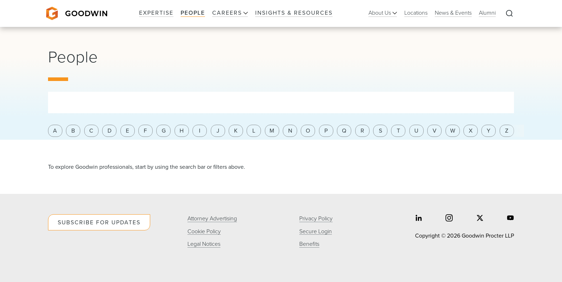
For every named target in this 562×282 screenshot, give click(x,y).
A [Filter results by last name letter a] (55, 130)
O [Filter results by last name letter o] (308, 130)
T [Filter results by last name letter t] (398, 130)
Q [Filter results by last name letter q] (344, 130)
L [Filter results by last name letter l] (253, 130)
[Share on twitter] (480, 219)
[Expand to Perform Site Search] (509, 13)
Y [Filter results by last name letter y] (488, 130)
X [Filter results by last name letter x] (470, 130)
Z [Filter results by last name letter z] (506, 130)
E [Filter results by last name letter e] (127, 130)
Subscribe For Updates (99, 222)
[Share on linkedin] (418, 219)
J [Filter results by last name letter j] (217, 130)
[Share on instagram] (449, 219)
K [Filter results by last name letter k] (236, 130)
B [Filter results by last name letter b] (73, 130)
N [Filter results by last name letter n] (290, 130)
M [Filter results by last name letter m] (272, 130)
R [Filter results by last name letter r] (362, 130)
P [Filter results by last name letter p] (326, 130)
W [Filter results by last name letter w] (452, 130)
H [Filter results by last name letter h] (182, 130)
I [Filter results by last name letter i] (199, 130)
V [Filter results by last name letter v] (435, 130)
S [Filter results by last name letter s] (380, 130)
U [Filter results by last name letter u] (416, 130)
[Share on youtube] (510, 219)
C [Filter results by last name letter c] (91, 130)
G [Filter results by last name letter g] (164, 130)
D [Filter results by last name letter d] (109, 130)
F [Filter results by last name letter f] (145, 130)
